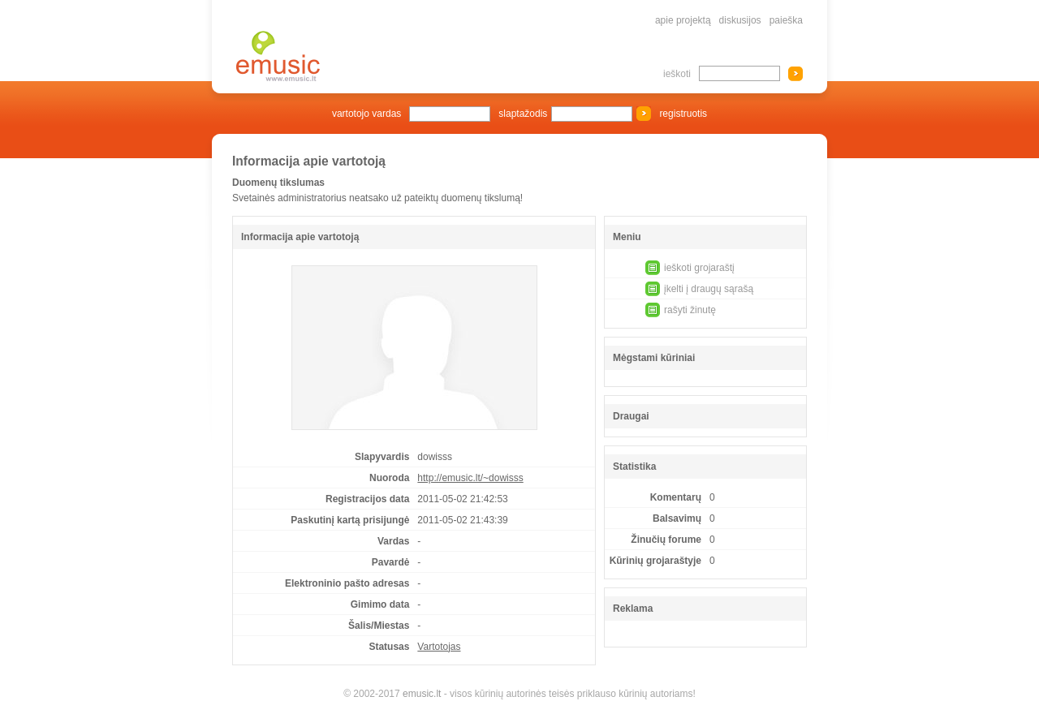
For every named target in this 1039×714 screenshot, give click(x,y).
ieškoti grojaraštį (699, 267)
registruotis (683, 113)
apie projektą (683, 20)
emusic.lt (422, 693)
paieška (786, 20)
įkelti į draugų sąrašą (708, 289)
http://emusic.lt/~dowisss (470, 478)
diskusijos (740, 20)
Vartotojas (438, 646)
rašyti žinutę (690, 310)
